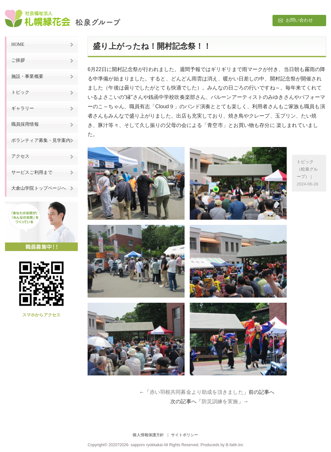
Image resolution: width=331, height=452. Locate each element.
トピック (20, 92)
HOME (17, 44)
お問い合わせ (299, 20)
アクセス (20, 156)
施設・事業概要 (27, 76)
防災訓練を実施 (220, 401)
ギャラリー (22, 108)
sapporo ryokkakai (147, 445)
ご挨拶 (18, 60)
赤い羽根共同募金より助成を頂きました (196, 392)
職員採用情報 (25, 124)
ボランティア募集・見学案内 (40, 140)
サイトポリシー (184, 435)
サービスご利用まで (31, 172)
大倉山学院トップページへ (38, 188)
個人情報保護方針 (148, 435)
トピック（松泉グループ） (307, 169)
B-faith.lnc (234, 445)
